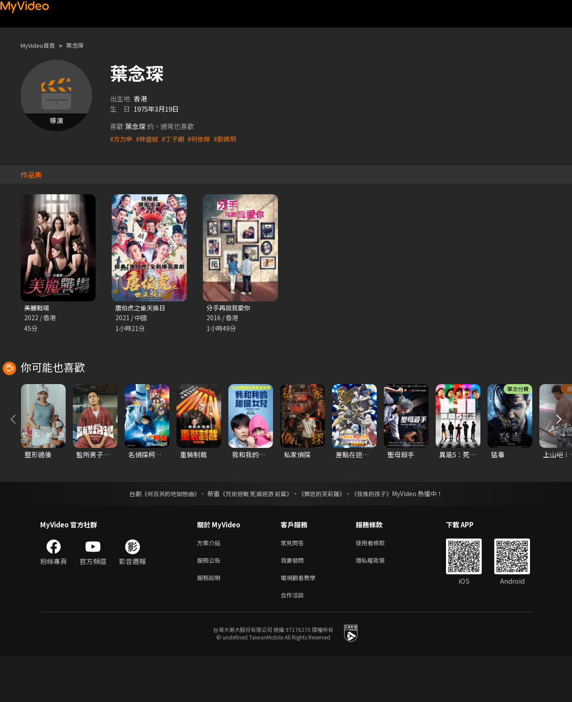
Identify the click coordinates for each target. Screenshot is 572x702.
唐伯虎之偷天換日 (142, 308)
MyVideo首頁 (41, 45)
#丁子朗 (176, 138)
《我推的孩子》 (378, 534)
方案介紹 (210, 584)
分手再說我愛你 (229, 308)
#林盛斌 (149, 138)
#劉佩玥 (231, 138)
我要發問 (294, 602)
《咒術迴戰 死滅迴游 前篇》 (255, 534)
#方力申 (122, 138)
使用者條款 (378, 584)
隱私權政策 (378, 602)
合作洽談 (294, 640)
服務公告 (210, 602)
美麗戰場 (37, 308)
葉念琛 (82, 45)
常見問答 (294, 584)
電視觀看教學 (301, 621)
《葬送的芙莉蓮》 (325, 534)
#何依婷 (203, 138)
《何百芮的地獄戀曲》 (165, 534)
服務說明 (210, 621)
